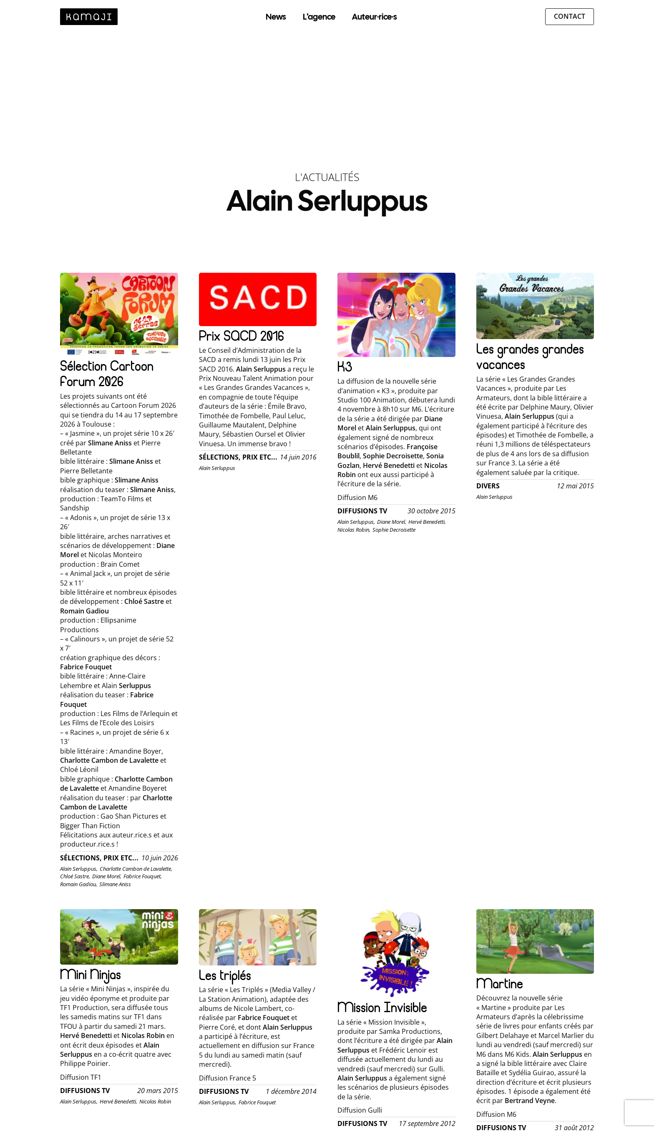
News (276, 16)
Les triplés (225, 975)
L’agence (319, 16)
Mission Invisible (382, 1007)
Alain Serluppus (217, 468)
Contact (569, 16)
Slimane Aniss (115, 884)
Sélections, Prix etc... (99, 858)
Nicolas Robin (155, 1101)
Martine (499, 983)
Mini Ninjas (90, 974)
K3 (344, 366)
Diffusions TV (362, 511)
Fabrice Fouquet (257, 1102)
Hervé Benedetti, (427, 521)
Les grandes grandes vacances (530, 356)
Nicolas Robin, (353, 529)
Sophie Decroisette (393, 529)
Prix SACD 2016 (241, 336)
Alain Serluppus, (79, 868)
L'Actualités (327, 177)
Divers (488, 486)
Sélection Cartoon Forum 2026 (106, 374)
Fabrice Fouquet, (142, 876)
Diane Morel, (106, 876)
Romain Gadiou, (78, 884)
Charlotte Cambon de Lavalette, (136, 868)
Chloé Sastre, (75, 876)
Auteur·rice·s (374, 16)
